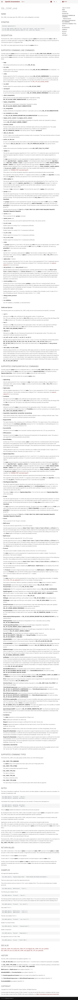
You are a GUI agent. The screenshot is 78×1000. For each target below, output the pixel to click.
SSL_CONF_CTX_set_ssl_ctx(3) (9, 950)
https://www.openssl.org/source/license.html (48, 994)
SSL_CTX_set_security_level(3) (41, 81)
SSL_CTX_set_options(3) (13, 580)
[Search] (51, 1)
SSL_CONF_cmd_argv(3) (24, 950)
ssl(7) (2, 948)
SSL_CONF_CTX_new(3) (10, 948)
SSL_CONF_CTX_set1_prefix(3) (40, 948)
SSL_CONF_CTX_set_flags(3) (24, 948)
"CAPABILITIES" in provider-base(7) (19, 170)
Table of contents (66, 7)
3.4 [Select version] (22, 1)
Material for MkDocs (9, 998)
